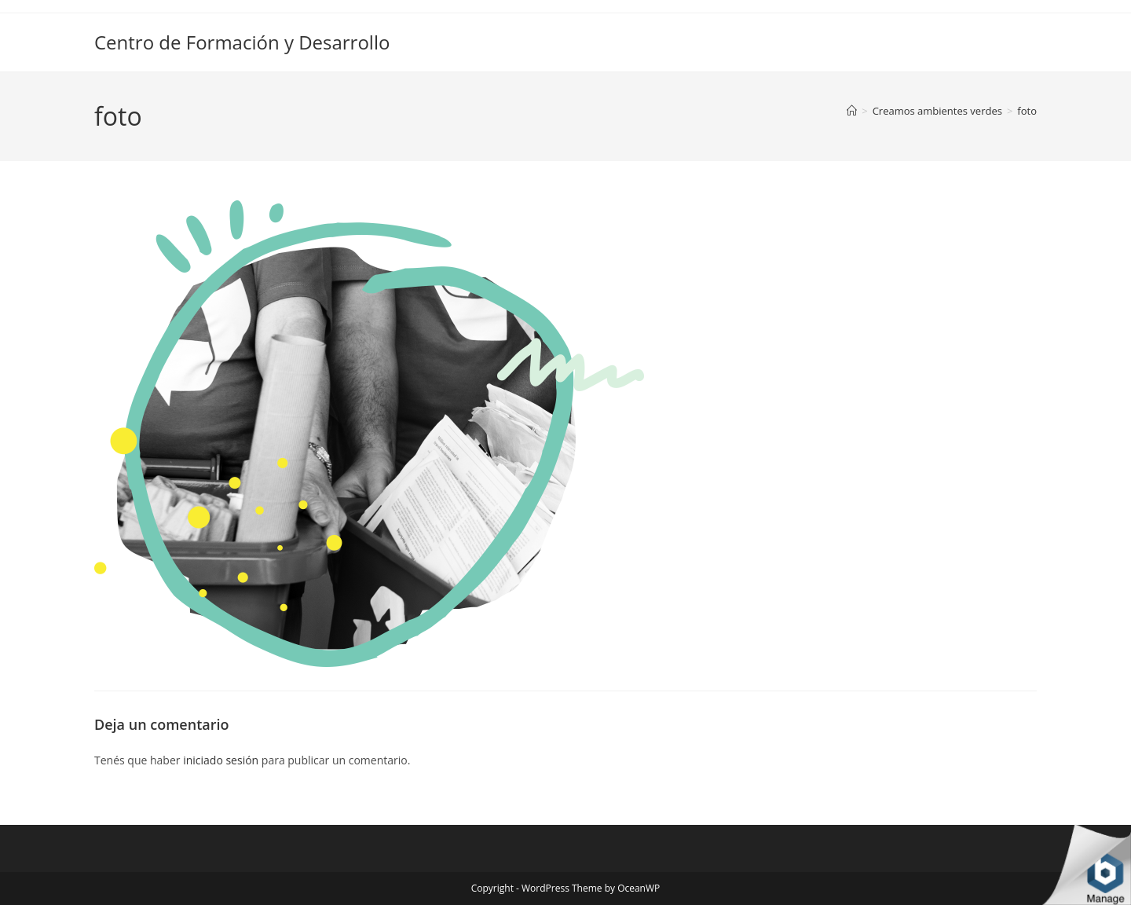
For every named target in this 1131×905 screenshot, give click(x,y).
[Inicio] (852, 111)
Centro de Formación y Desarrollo (242, 42)
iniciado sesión (220, 760)
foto (1027, 111)
